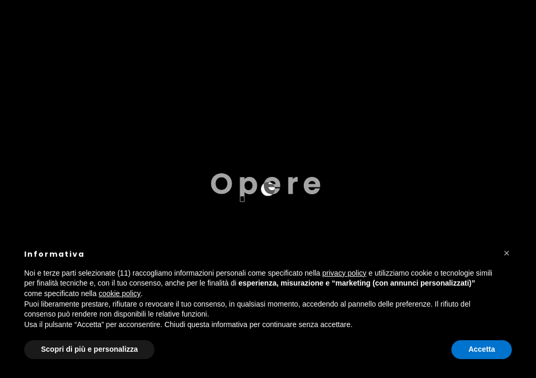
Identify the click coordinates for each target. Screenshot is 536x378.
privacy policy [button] (344, 273)
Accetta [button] (481, 349)
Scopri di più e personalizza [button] (89, 349)
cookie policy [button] (120, 293)
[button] (506, 253)
